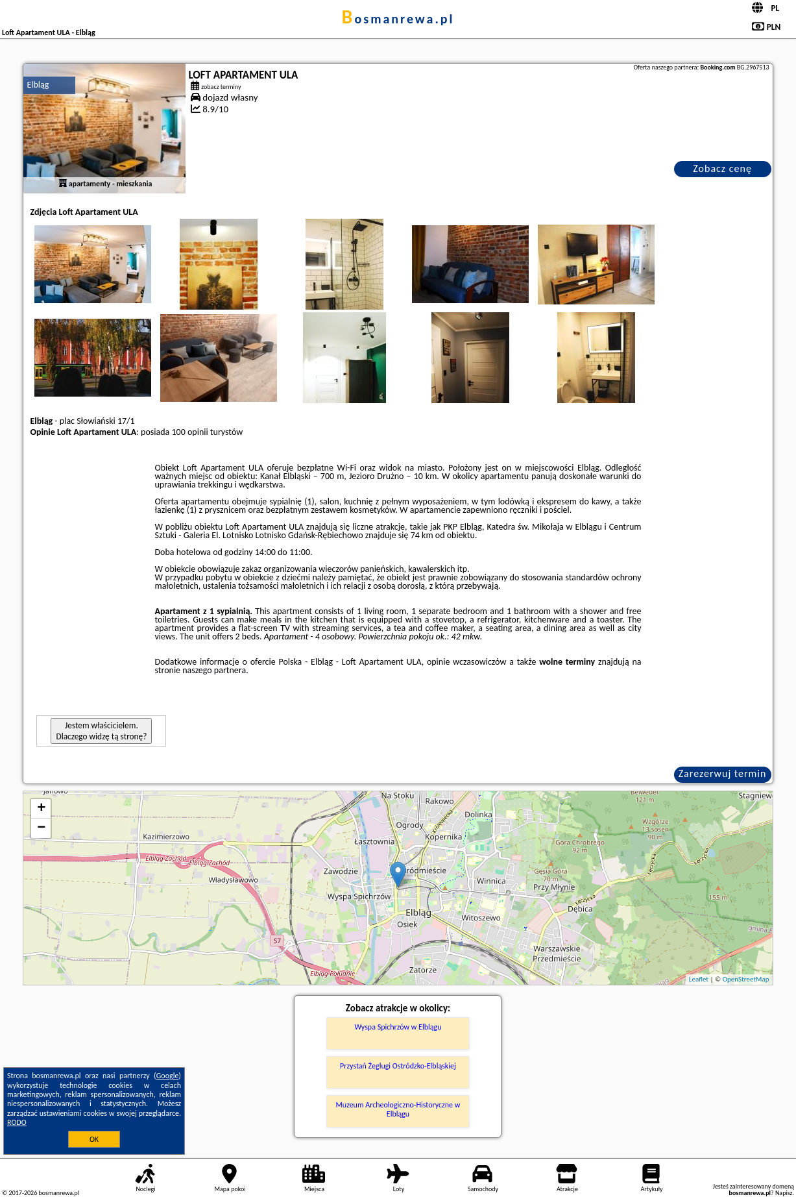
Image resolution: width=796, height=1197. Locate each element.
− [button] (41, 828)
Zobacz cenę (722, 168)
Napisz (784, 1193)
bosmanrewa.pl (398, 19)
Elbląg (38, 84)
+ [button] (41, 809)
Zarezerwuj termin (723, 773)
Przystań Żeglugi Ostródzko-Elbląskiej (398, 1065)
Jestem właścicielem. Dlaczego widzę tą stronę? (101, 731)
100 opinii (189, 432)
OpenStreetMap (746, 979)
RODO (17, 1122)
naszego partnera (214, 670)
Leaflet (698, 979)
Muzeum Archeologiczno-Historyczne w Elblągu (398, 1109)
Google (167, 1075)
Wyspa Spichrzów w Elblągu (397, 1026)
